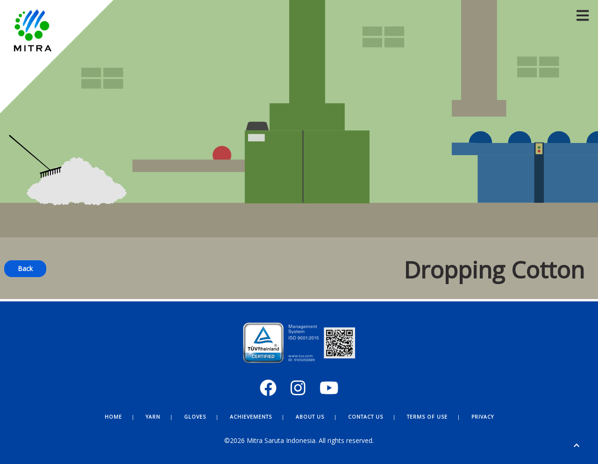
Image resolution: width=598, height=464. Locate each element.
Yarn (153, 417)
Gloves (195, 417)
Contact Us (365, 417)
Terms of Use (427, 417)
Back (25, 268)
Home (113, 417)
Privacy (482, 417)
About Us (310, 417)
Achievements (251, 417)
